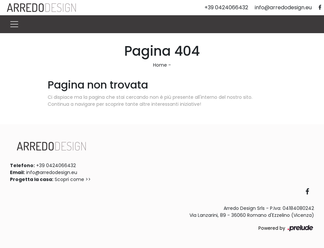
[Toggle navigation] (14, 24)
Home (160, 65)
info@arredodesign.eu (51, 172)
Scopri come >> (73, 179)
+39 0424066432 (56, 165)
